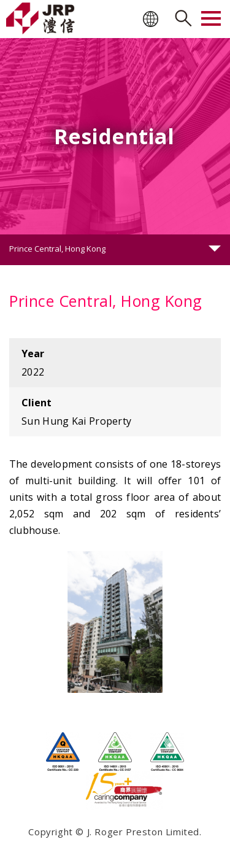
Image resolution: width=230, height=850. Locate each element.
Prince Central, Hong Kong (57, 248)
